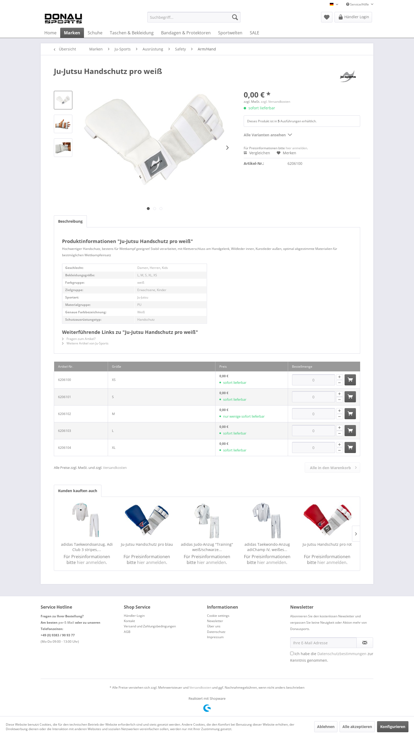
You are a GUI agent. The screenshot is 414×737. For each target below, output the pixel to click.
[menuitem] (194, 17)
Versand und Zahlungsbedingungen (150, 626)
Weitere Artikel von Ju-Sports (85, 343)
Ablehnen (326, 726)
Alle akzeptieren (357, 726)
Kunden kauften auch (77, 490)
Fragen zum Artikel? (79, 339)
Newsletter (215, 621)
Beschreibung (70, 221)
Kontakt (129, 621)
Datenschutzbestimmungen (341, 653)
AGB (127, 631)
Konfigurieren (392, 726)
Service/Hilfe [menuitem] (358, 4)
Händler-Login (134, 615)
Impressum (215, 637)
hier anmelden (296, 148)
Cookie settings (218, 615)
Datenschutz (216, 631)
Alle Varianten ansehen (268, 134)
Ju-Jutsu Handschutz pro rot (327, 544)
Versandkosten (115, 467)
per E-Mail (66, 622)
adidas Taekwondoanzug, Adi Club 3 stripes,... (87, 547)
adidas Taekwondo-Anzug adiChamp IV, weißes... (267, 547)
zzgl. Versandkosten (275, 101)
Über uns (213, 626)
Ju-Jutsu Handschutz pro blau (147, 544)
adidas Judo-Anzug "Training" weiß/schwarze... (207, 547)
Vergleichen (257, 152)
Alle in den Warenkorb (333, 466)
